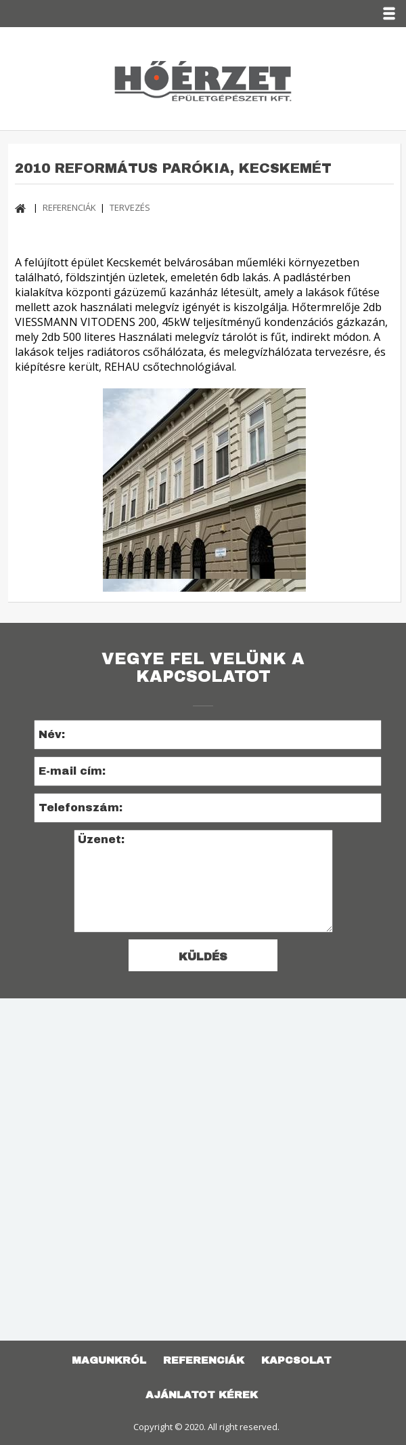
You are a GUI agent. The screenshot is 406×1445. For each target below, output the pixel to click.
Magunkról (109, 1360)
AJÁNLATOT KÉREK (201, 1394)
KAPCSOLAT (296, 1360)
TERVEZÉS (130, 207)
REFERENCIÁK (69, 207)
